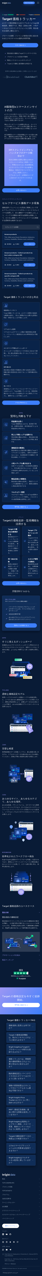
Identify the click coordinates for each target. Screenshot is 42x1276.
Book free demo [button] (29, 2)
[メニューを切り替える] (38, 3)
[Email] (6, 1250)
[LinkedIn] (3, 1234)
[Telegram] (10, 1250)
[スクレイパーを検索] (20, 227)
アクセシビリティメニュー (10, 1272)
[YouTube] (6, 1234)
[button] (10, 1226)
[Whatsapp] (3, 1250)
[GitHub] (10, 1234)
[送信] (38, 227)
